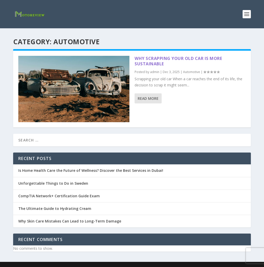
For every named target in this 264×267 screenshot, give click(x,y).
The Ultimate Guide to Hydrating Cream (54, 208)
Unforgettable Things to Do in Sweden (53, 183)
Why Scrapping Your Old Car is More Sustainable (178, 61)
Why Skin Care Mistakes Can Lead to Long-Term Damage (69, 221)
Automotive (191, 72)
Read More (148, 98)
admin (154, 72)
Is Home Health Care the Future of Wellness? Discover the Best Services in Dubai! (90, 170)
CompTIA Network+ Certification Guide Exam (59, 195)
